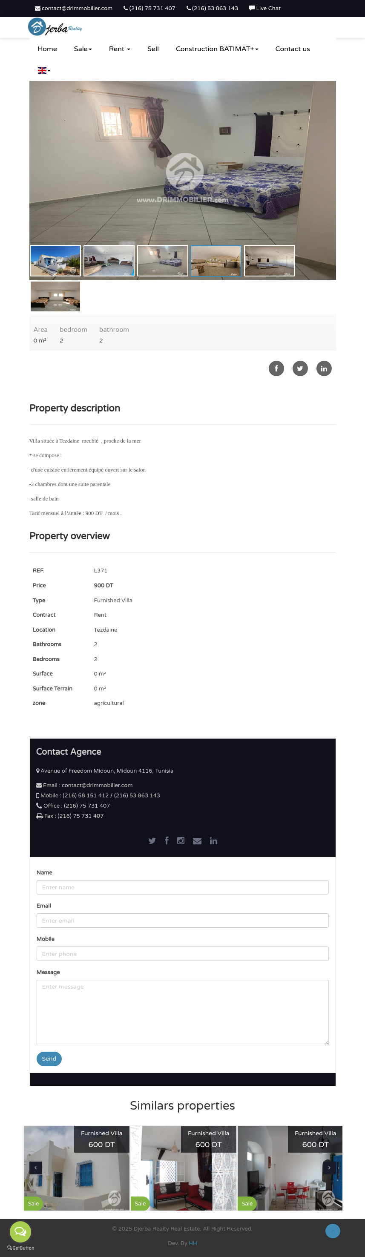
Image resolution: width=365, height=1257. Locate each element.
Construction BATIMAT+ (217, 49)
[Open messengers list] (20, 1232)
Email (44, 906)
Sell (153, 49)
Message (48, 972)
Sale (83, 49)
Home (47, 49)
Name (44, 872)
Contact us (293, 49)
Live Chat (265, 8)
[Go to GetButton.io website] (20, 1248)
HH (193, 1243)
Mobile (46, 939)
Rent (119, 49)
